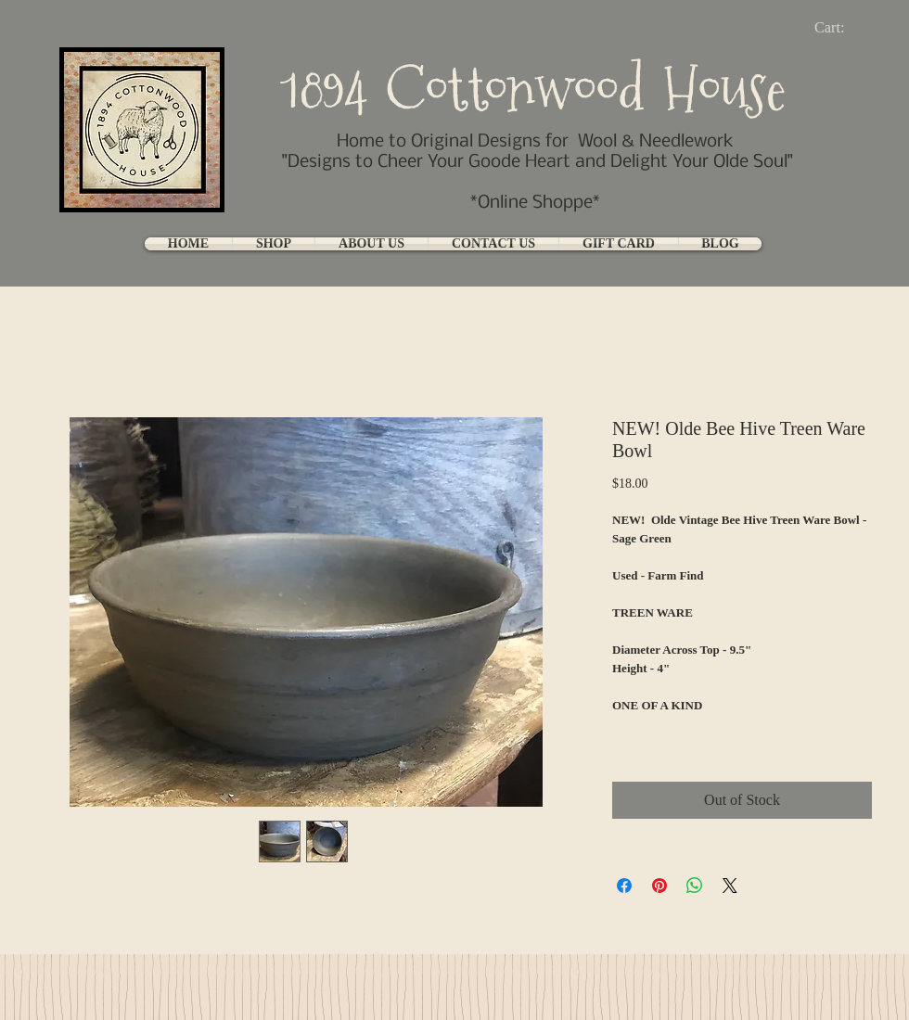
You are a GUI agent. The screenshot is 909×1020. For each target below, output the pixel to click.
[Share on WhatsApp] (695, 885)
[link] (844, 27)
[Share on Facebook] (624, 885)
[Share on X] (730, 885)
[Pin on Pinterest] (659, 885)
